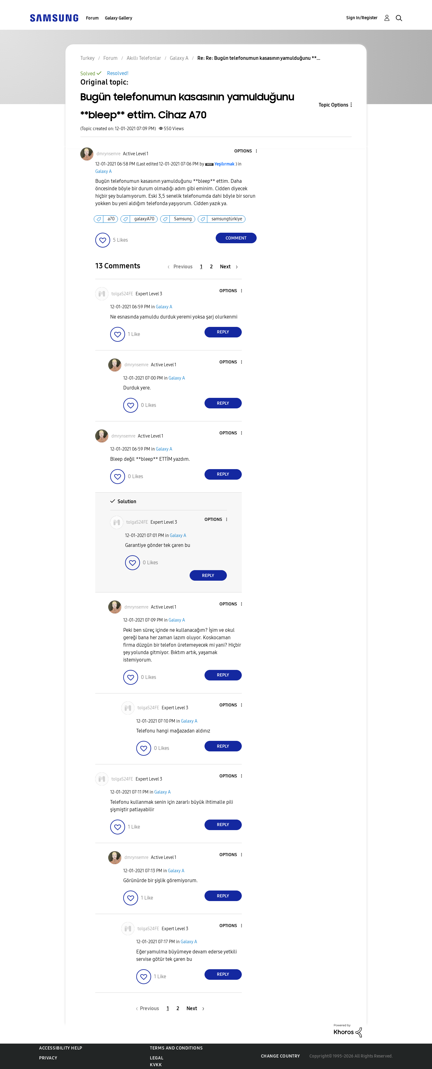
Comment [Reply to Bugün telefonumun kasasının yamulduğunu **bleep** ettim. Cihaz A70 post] (236, 238)
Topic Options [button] (333, 105)
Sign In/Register (362, 17)
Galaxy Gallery (118, 18)
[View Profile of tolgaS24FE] (122, 294)
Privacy (48, 1058)
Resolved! (117, 73)
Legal (156, 1058)
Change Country (280, 1056)
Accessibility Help (60, 1048)
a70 (111, 219)
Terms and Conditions (176, 1048)
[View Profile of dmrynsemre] (108, 153)
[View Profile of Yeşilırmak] (224, 164)
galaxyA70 (144, 219)
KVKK (156, 1064)
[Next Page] (229, 266)
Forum (92, 18)
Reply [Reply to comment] (223, 332)
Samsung (183, 219)
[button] (246, 151)
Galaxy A (103, 171)
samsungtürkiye (227, 219)
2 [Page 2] (211, 267)
